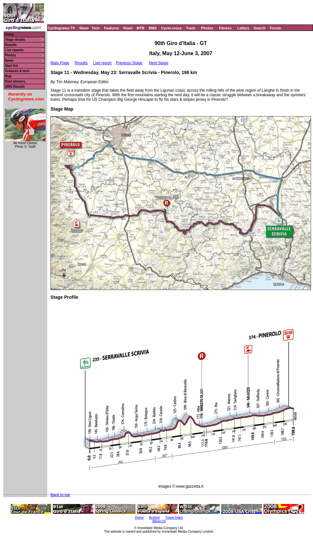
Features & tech (17, 71)
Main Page (59, 63)
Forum (275, 28)
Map (8, 76)
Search (260, 28)
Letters (243, 28)
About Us (158, 521)
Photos (207, 28)
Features (111, 28)
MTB (141, 28)
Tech (96, 28)
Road (128, 28)
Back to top (60, 495)
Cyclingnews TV (61, 28)
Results (11, 45)
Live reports (14, 50)
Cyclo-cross (171, 28)
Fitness (225, 28)
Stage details (15, 39)
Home (9, 34)
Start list (11, 66)
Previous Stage (129, 63)
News (84, 28)
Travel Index (174, 517)
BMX (153, 28)
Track (190, 28)
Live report (102, 63)
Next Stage (158, 63)
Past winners (15, 81)
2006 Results (15, 86)
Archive (154, 517)
